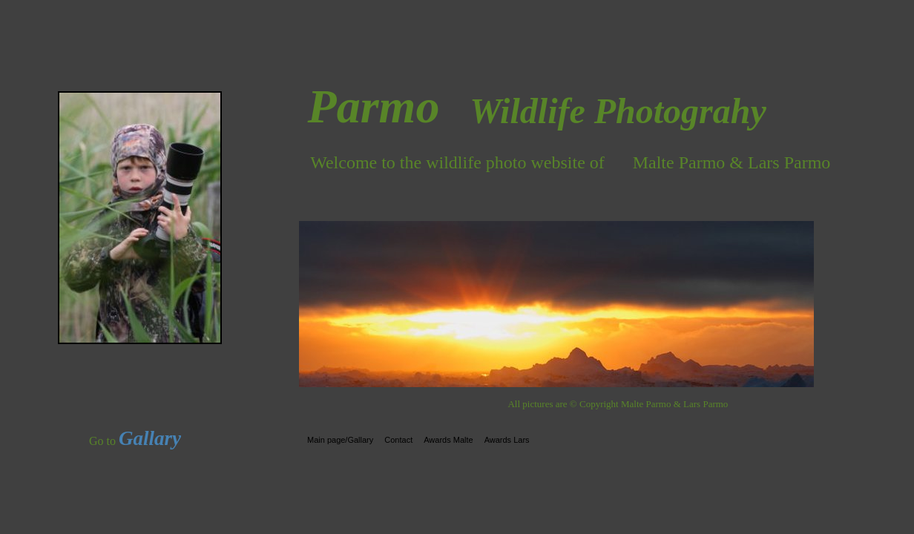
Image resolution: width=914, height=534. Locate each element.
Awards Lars (507, 439)
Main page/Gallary (340, 439)
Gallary (150, 438)
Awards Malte (448, 439)
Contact (398, 439)
